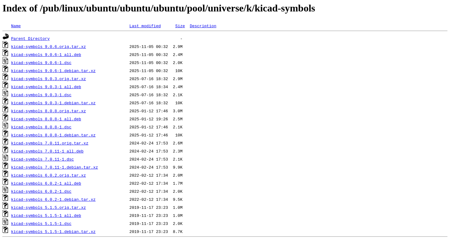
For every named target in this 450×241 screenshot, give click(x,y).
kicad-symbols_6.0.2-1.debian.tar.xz (53, 199)
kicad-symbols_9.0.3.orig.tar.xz (48, 78)
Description (203, 25)
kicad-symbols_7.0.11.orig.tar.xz (50, 143)
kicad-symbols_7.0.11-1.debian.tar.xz (54, 167)
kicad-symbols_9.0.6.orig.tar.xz (48, 46)
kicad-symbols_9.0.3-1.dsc (41, 94)
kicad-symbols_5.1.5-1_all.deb (46, 215)
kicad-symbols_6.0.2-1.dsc (41, 191)
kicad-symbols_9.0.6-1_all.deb (46, 54)
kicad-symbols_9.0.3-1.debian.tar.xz (53, 102)
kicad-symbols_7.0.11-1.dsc (42, 159)
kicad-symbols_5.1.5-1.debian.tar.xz (53, 231)
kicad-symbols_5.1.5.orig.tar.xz (48, 207)
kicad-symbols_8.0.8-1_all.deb (46, 119)
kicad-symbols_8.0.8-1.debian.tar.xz (53, 135)
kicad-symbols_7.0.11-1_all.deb (47, 151)
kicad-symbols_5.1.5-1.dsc (41, 223)
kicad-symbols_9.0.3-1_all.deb (46, 86)
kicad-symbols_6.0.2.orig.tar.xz (48, 175)
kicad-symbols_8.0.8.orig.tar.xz (48, 111)
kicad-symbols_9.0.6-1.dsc (41, 62)
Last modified (145, 25)
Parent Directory (30, 38)
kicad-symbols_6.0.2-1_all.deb (46, 183)
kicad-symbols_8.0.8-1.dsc (41, 127)
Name (16, 25)
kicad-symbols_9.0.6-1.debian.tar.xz (53, 70)
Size (180, 25)
